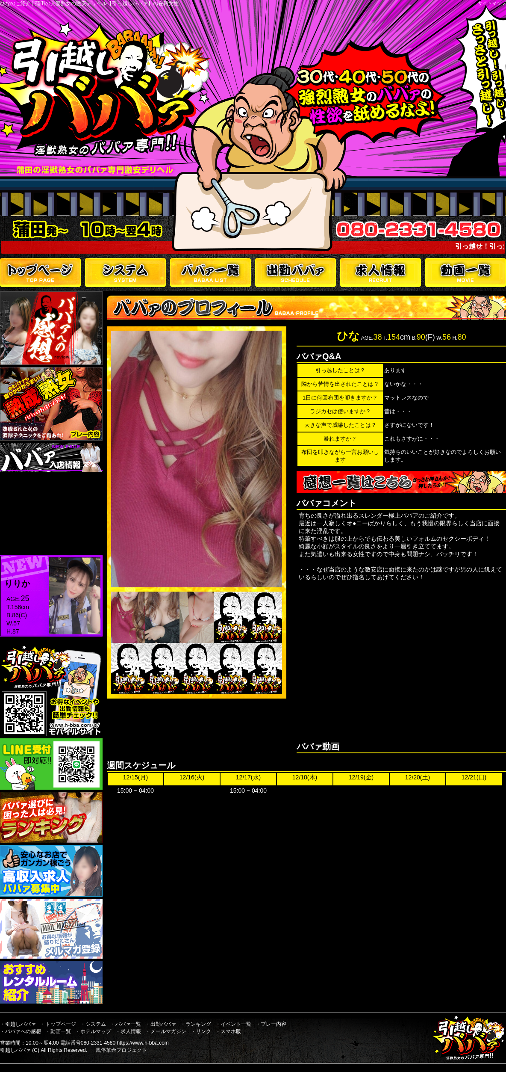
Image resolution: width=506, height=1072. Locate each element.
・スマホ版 (228, 1031)
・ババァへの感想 (20, 1031)
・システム (93, 1024)
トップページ (40, 272)
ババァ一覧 (210, 272)
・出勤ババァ (160, 1024)
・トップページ (58, 1024)
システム (125, 272)
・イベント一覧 (233, 1024)
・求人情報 (128, 1031)
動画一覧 (465, 272)
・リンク (201, 1031)
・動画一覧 (58, 1031)
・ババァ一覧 (125, 1024)
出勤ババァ (295, 272)
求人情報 (380, 272)
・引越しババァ (18, 1024)
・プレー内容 (271, 1024)
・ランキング (195, 1024)
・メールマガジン (165, 1031)
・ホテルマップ (93, 1031)
